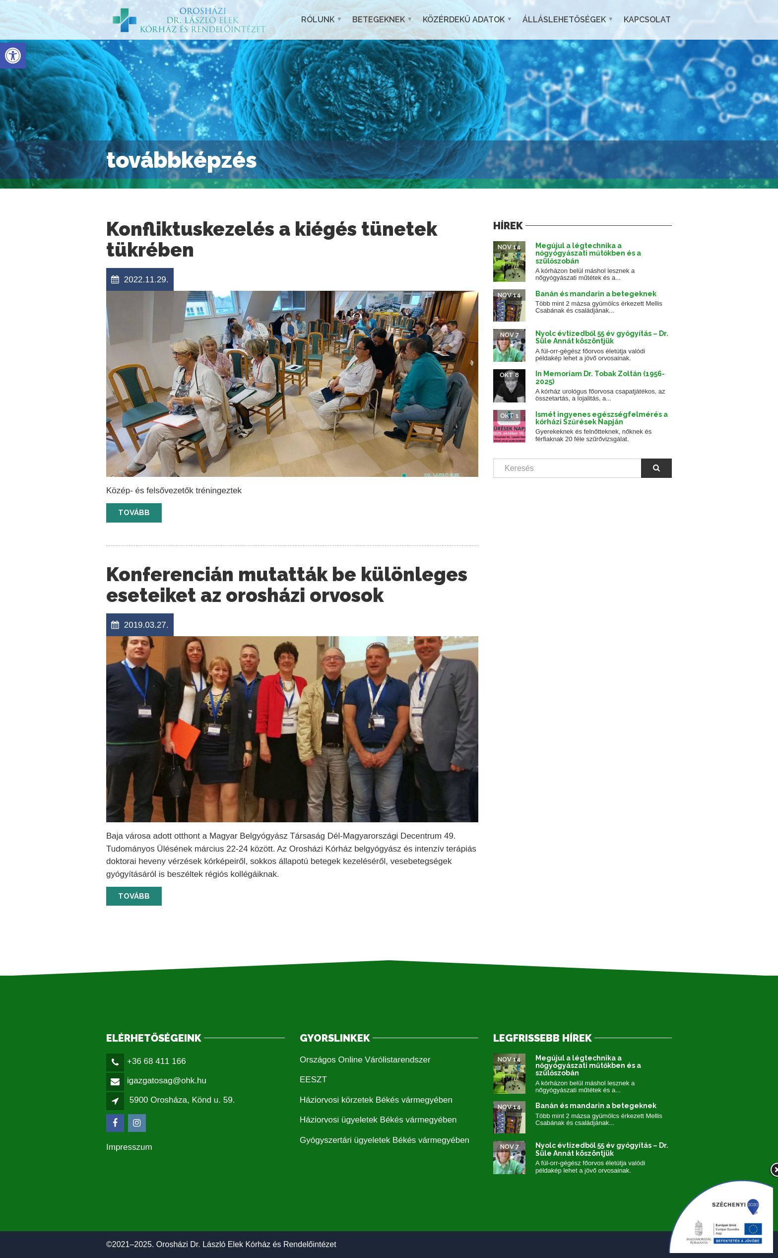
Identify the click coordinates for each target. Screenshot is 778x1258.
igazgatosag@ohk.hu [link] (166, 1080)
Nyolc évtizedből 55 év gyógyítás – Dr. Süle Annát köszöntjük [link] (601, 337)
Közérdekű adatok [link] (464, 19)
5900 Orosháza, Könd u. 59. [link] (182, 1100)
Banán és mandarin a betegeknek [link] (595, 294)
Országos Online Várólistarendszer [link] (365, 1059)
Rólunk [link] (317, 19)
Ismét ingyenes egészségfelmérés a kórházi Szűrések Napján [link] (601, 418)
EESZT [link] (313, 1079)
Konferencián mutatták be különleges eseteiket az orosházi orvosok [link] (286, 584)
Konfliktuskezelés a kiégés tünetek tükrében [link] (271, 239)
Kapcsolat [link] (647, 19)
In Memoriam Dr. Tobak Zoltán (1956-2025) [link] (600, 377)
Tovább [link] (134, 512)
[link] (13, 55)
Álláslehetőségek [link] (564, 19)
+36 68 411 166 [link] (156, 1061)
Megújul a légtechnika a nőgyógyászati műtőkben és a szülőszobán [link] (588, 253)
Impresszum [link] (129, 1147)
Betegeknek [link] (378, 19)
